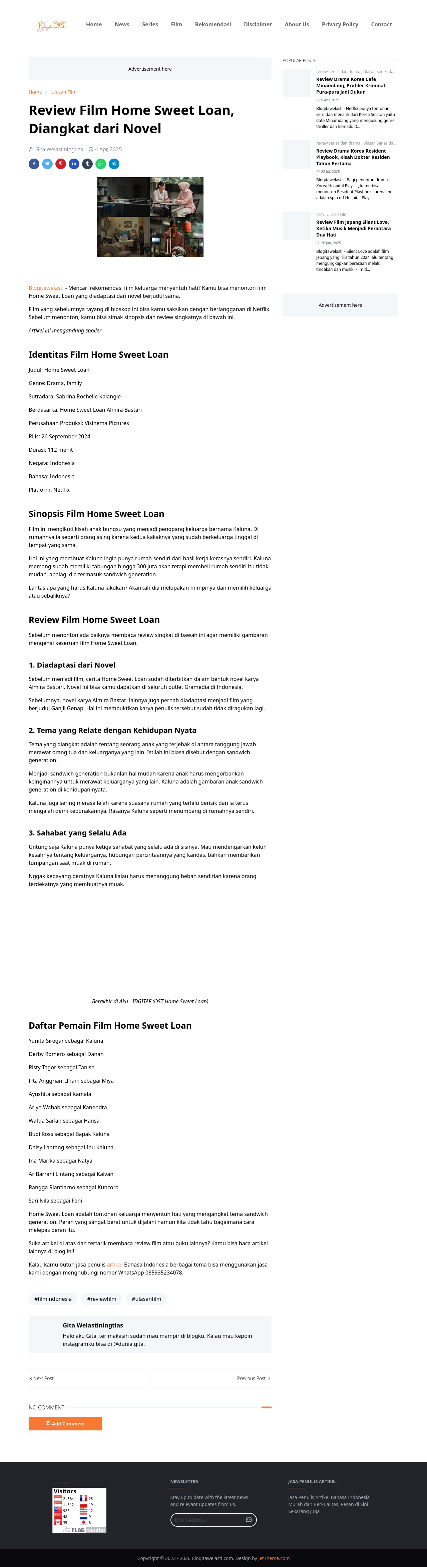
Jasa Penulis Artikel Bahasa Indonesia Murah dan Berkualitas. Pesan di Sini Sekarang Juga (329, 1504)
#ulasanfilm (146, 1299)
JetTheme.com (274, 1558)
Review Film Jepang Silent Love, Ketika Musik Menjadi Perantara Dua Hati (353, 228)
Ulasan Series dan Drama (386, 71)
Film (320, 214)
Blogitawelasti (47, 287)
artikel (115, 1264)
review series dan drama (338, 71)
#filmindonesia (53, 1299)
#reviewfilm (101, 1299)
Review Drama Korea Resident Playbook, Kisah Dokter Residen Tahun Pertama (353, 157)
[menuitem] (94, 24)
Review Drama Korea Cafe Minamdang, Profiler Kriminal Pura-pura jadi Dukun (350, 85)
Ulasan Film (337, 214)
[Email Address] (206, 1520)
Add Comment (65, 1423)
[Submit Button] (249, 1520)
